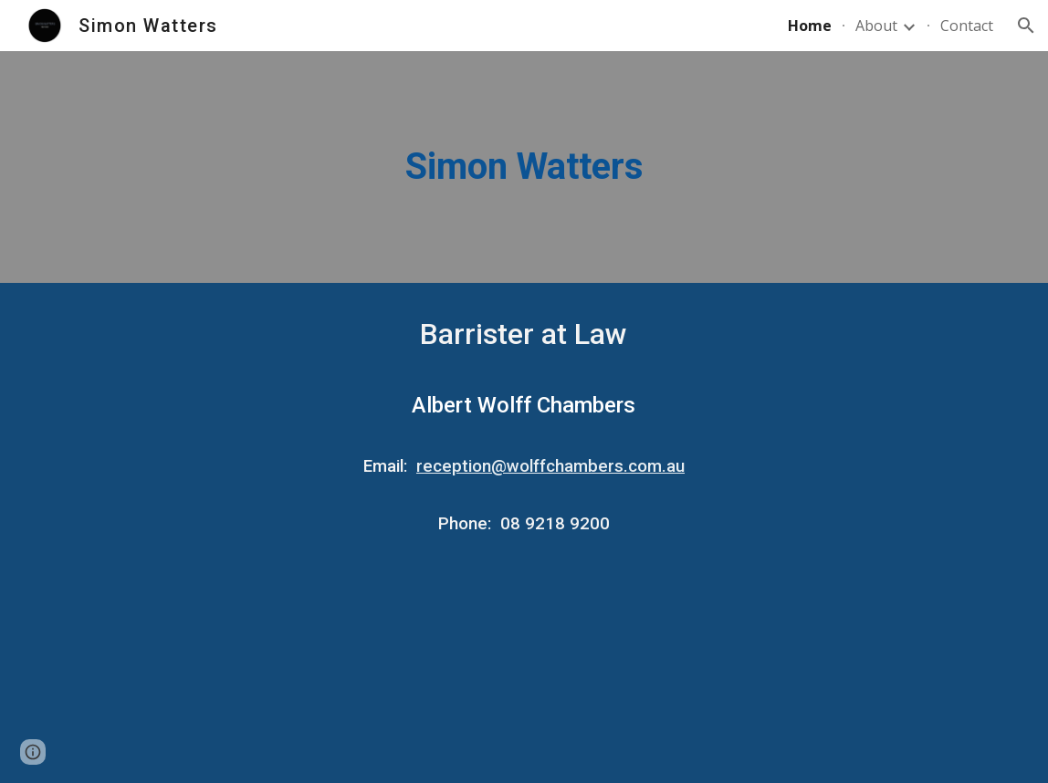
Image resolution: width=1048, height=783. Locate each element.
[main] (524, 167)
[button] (1026, 25)
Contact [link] (966, 26)
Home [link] (810, 26)
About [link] (876, 26)
